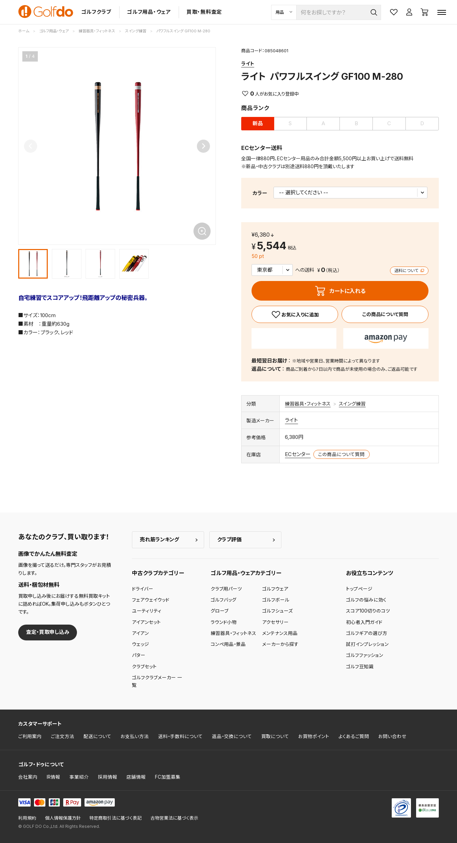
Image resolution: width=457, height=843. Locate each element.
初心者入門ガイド (364, 622)
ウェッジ (140, 644)
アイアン (140, 633)
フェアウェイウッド (150, 600)
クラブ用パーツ (226, 589)
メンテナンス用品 (280, 633)
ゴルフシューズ (277, 611)
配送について (97, 736)
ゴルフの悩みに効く (366, 600)
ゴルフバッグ (223, 600)
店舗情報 (136, 777)
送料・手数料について (180, 736)
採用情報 (107, 777)
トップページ (359, 589)
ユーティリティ (146, 611)
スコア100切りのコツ (368, 611)
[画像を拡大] (202, 231)
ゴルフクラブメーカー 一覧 (157, 681)
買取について (275, 736)
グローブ (219, 611)
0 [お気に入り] (252, 93)
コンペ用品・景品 (228, 644)
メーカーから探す (280, 644)
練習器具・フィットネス (308, 404)
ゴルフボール (275, 600)
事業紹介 (79, 777)
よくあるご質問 (353, 736)
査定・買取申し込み (47, 632)
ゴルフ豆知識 (360, 666)
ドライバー (142, 589)
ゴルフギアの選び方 (366, 633)
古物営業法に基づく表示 (174, 818)
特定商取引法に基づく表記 (115, 818)
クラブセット (144, 666)
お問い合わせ (392, 736)
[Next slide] (203, 146)
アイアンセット (146, 622)
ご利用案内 (30, 736)
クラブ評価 (229, 539)
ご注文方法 (62, 736)
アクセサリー (275, 622)
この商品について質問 (385, 314)
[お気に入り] (295, 314)
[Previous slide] (30, 146)
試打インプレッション (367, 644)
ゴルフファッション (364, 655)
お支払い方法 (135, 736)
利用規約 (27, 818)
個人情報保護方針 (63, 818)
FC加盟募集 (167, 777)
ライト (247, 63)
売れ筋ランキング (159, 539)
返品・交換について (232, 736)
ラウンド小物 (224, 622)
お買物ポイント (313, 736)
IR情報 (53, 777)
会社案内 (27, 777)
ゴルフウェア (275, 589)
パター (138, 655)
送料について (409, 270)
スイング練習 (352, 404)
